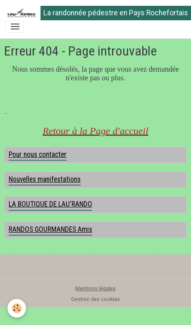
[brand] (92, 13)
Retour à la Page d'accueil (95, 130)
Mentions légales (95, 288)
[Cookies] (16, 308)
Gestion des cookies (95, 299)
